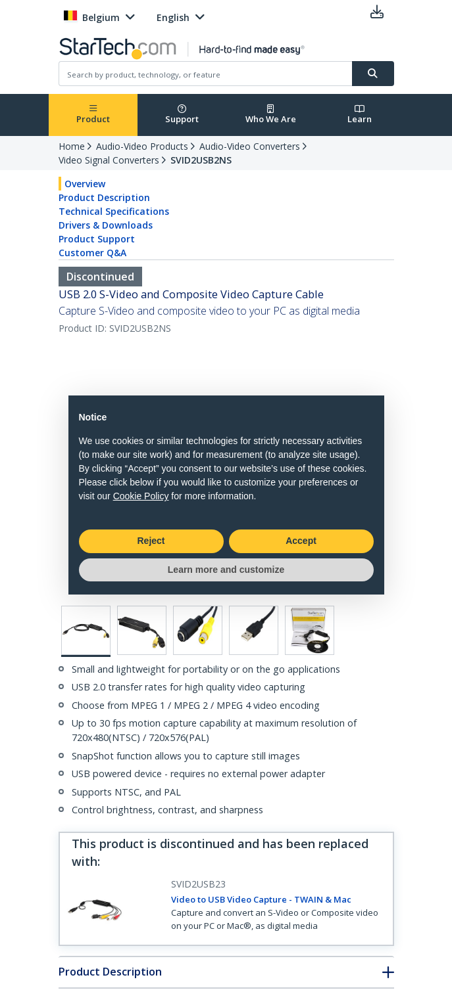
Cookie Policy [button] (141, 496)
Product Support (97, 239)
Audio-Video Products (142, 146)
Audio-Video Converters (249, 146)
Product (93, 114)
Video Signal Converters (109, 160)
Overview (84, 183)
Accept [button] (301, 540)
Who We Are (270, 114)
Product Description (104, 197)
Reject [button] (150, 540)
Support (182, 114)
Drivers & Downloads (106, 225)
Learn (359, 114)
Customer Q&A (92, 252)
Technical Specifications (114, 211)
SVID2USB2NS (201, 160)
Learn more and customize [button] (226, 569)
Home (72, 146)
